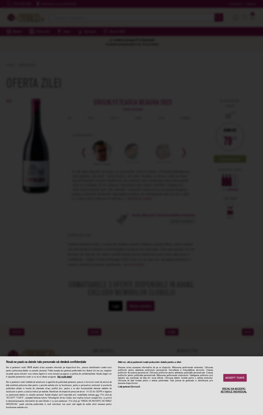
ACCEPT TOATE (235, 377)
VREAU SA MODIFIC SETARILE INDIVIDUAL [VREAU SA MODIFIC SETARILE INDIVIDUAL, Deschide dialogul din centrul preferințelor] (234, 390)
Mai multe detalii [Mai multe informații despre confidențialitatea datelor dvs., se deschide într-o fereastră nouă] (64, 376)
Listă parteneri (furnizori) (129, 386)
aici (97, 394)
